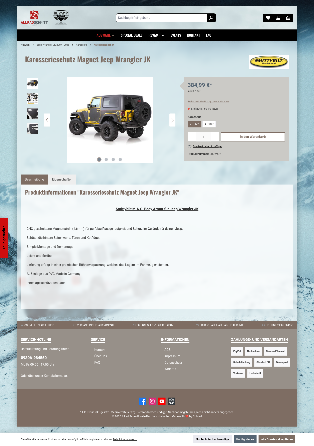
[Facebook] (142, 401)
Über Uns (100, 356)
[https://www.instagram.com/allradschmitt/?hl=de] (152, 401)
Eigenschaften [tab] (62, 179)
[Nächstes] (172, 120)
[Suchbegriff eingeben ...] (161, 17)
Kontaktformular (55, 376)
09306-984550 (34, 357)
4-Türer (209, 124)
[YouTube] (161, 401)
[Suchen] (211, 17)
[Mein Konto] (278, 18)
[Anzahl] (203, 136)
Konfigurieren (245, 439)
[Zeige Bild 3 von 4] (113, 159)
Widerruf (170, 369)
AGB (167, 350)
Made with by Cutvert (187, 416)
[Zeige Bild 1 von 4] (99, 159)
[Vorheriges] (47, 120)
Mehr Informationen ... (125, 439)
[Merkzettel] (268, 18)
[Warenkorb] (288, 18)
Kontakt (99, 350)
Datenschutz (173, 362)
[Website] (171, 401)
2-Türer (194, 124)
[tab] (34, 180)
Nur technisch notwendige (212, 439)
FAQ (97, 362)
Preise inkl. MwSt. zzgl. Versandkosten (208, 101)
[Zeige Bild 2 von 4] (106, 159)
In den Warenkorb (253, 137)
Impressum (172, 356)
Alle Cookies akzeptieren (277, 439)
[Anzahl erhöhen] (215, 136)
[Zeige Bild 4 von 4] (120, 159)
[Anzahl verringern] (192, 136)
